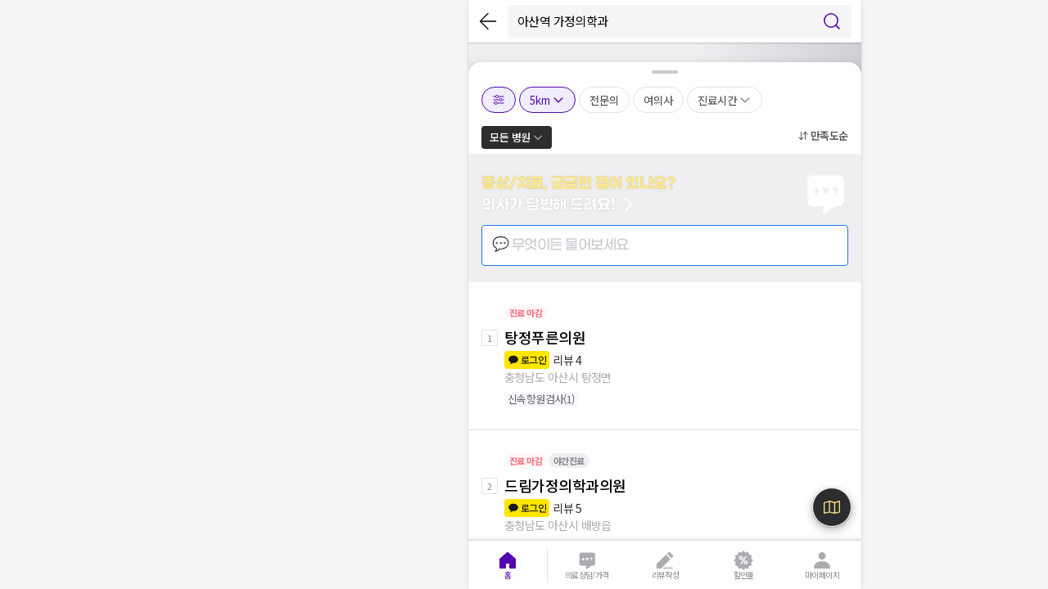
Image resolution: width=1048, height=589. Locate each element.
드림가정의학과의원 (565, 485)
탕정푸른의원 (544, 337)
